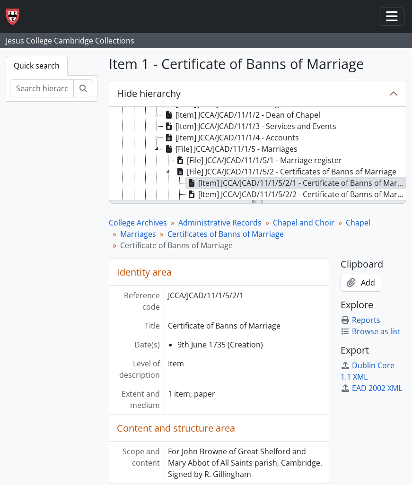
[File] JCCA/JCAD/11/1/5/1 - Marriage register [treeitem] (258, 160)
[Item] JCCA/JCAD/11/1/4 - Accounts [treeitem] (231, 137)
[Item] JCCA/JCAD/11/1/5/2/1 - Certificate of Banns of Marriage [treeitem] (296, 183)
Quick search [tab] (37, 66)
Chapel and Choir (303, 222)
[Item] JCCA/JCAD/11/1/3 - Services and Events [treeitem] (249, 126)
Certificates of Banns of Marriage (225, 234)
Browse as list (371, 331)
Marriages (138, 234)
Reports (360, 320)
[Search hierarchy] (42, 88)
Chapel (358, 222)
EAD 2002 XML (371, 388)
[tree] (257, 154)
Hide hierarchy (149, 93)
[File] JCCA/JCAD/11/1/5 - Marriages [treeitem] (230, 149)
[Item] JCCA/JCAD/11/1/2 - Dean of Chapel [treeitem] (241, 115)
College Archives (138, 222)
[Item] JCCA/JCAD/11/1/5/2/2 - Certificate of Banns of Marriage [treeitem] (296, 194)
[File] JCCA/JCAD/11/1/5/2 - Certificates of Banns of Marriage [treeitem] (285, 171)
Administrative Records (220, 222)
